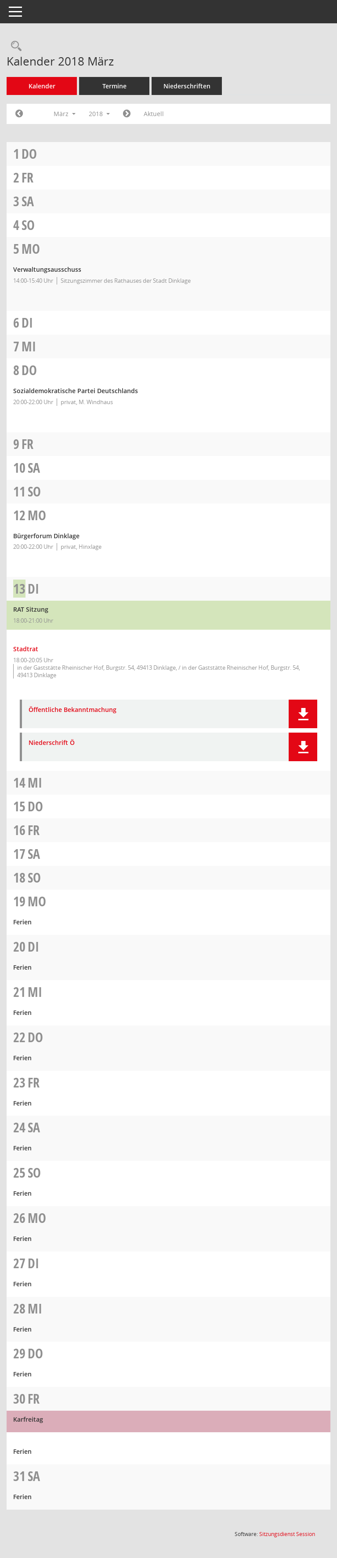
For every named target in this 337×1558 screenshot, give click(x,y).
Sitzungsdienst (287, 1534)
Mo (31, 249)
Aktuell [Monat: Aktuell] (154, 113)
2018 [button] (99, 113)
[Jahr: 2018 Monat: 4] (126, 114)
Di (27, 323)
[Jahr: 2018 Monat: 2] (19, 114)
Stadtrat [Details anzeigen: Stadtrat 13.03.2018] (25, 649)
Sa (28, 201)
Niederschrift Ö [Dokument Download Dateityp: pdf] (52, 743)
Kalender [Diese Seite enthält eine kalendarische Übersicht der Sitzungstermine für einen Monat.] (42, 86)
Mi (29, 346)
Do (29, 154)
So (28, 225)
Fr (27, 177)
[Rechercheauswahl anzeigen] (14, 46)
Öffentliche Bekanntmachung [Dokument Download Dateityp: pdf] (72, 710)
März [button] (65, 113)
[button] (303, 714)
